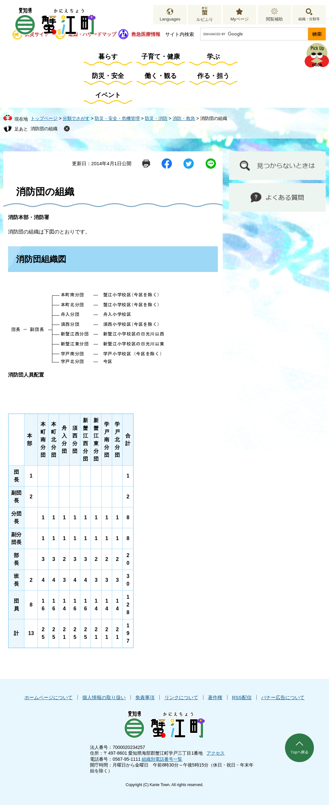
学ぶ (213, 56)
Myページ (239, 19)
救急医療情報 (145, 34)
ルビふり (204, 19)
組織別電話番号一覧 (162, 759)
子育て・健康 (160, 56)
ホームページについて (48, 697)
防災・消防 (156, 118)
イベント (108, 94)
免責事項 (145, 697)
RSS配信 (242, 697)
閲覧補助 (274, 19)
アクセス (216, 753)
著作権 (215, 697)
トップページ (44, 118)
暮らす (108, 56)
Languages (170, 19)
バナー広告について (283, 697)
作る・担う (213, 75)
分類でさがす (76, 118)
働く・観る (161, 75)
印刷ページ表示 (146, 163)
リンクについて (181, 697)
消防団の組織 (44, 128)
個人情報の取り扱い (104, 697)
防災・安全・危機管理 (117, 118)
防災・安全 (108, 75)
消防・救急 (184, 118)
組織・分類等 (309, 19)
